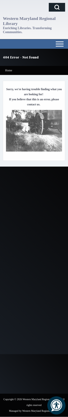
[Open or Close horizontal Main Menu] (34, 44)
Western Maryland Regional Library (29, 21)
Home (8, 70)
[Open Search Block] (57, 7)
